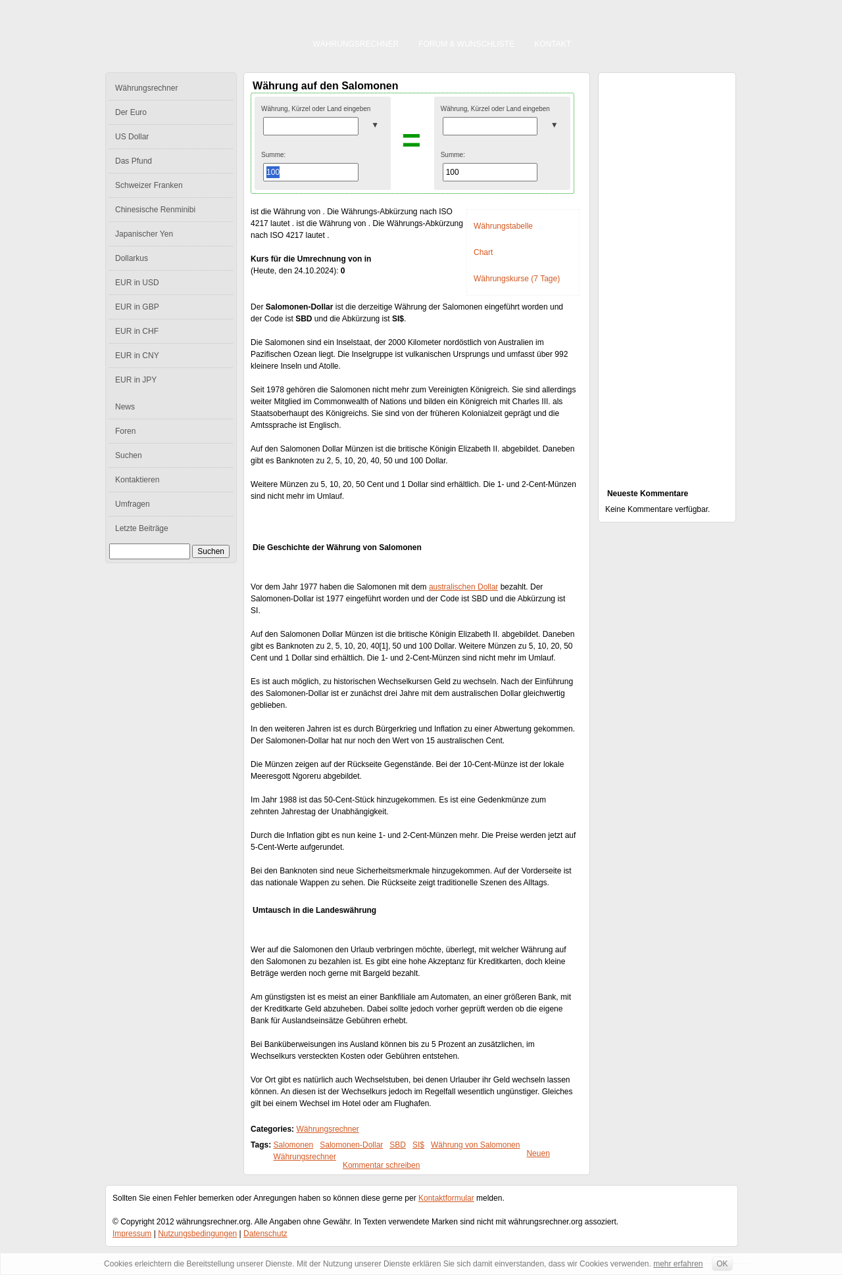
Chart (483, 252)
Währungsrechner (356, 44)
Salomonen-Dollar (351, 1144)
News (125, 406)
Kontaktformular (446, 1198)
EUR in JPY (136, 379)
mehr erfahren (678, 1263)
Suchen (128, 455)
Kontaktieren (137, 479)
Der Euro (131, 112)
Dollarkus (131, 258)
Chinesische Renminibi (155, 209)
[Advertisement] (667, 273)
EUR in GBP (137, 307)
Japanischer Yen (144, 234)
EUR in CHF (137, 331)
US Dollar (132, 136)
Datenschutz (265, 1233)
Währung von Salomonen (475, 1144)
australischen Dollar (463, 586)
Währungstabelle (503, 226)
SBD (397, 1144)
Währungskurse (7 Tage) (517, 278)
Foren (125, 431)
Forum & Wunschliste (466, 44)
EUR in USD (137, 282)
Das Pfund (133, 161)
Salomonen (294, 1144)
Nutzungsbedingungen (197, 1233)
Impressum (131, 1233)
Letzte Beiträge (141, 528)
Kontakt (552, 44)
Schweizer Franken (149, 185)
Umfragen (132, 504)
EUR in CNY (137, 355)
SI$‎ (418, 1144)
